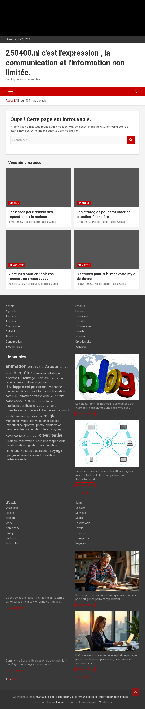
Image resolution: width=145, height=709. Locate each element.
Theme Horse (55, 702)
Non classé (13, 528)
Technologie (82, 523)
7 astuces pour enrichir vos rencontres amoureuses (31, 276)
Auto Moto (12, 331)
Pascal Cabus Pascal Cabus (40, 221)
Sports (79, 518)
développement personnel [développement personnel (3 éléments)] (26, 387)
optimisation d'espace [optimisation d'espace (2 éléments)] (44, 421)
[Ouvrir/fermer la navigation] (11, 91)
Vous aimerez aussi (25, 162)
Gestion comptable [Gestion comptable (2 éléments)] (40, 401)
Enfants (80, 306)
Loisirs (10, 512)
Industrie (80, 321)
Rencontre (17, 265)
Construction (14, 341)
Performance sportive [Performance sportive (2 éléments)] (20, 425)
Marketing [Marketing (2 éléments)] (12, 421)
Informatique (83, 326)
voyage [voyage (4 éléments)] (56, 450)
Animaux (11, 316)
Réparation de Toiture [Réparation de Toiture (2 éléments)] (34, 429)
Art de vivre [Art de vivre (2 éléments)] (35, 367)
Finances (83, 203)
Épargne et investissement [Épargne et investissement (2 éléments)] (23, 455)
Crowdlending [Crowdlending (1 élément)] (56, 378)
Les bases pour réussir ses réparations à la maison (30, 214)
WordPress (105, 702)
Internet (80, 336)
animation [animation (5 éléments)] (16, 366)
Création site (83, 341)
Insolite (79, 331)
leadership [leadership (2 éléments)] (23, 416)
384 (84, 493)
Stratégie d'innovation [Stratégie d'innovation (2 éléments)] (20, 441)
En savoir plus (85, 413)
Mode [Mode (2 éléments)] (24, 421)
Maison (14, 203)
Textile (79, 528)
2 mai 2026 (83, 221)
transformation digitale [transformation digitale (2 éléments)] (20, 445)
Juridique (80, 346)
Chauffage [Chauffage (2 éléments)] (28, 378)
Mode (9, 523)
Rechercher (131, 140)
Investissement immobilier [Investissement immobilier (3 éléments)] (26, 410)
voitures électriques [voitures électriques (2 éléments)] (34, 451)
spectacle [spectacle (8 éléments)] (50, 435)
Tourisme (81, 533)
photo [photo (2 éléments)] (40, 425)
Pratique (11, 533)
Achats (10, 306)
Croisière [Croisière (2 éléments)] (43, 378)
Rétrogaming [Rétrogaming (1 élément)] (56, 429)
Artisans (11, 321)
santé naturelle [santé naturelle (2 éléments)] (15, 436)
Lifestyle (11, 502)
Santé (79, 502)
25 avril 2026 (84, 283)
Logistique (12, 507)
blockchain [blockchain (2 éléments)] (13, 378)
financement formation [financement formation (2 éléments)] (36, 391)
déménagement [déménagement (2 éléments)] (37, 382)
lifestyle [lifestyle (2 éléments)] (36, 416)
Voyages (80, 543)
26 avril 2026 (16, 283)
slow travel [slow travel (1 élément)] (32, 436)
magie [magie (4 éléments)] (50, 415)
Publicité (11, 538)
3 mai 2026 (15, 221)
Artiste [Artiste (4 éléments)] (51, 366)
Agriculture (12, 311)
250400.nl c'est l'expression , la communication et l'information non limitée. (65, 63)
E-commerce (14, 346)
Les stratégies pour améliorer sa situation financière (103, 214)
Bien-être (84, 265)
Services (80, 512)
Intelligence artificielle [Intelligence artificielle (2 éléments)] (20, 406)
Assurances (13, 326)
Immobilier (81, 316)
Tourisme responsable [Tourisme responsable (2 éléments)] (51, 441)
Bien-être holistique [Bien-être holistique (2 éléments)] (47, 373)
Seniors (80, 507)
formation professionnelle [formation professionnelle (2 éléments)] (36, 396)
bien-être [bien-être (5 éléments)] (23, 372)
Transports (82, 538)
